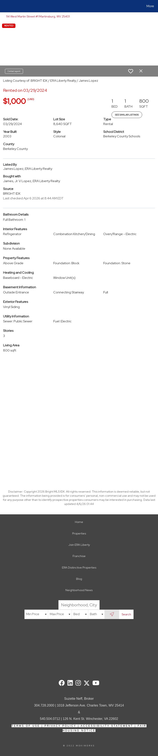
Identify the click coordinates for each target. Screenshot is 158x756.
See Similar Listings (127, 114)
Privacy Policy (60, 725)
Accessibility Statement (107, 725)
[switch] (130, 71)
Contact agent (14, 71)
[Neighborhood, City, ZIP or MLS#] (79, 605)
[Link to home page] (4, 6)
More (150, 6)
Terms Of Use (26, 725)
